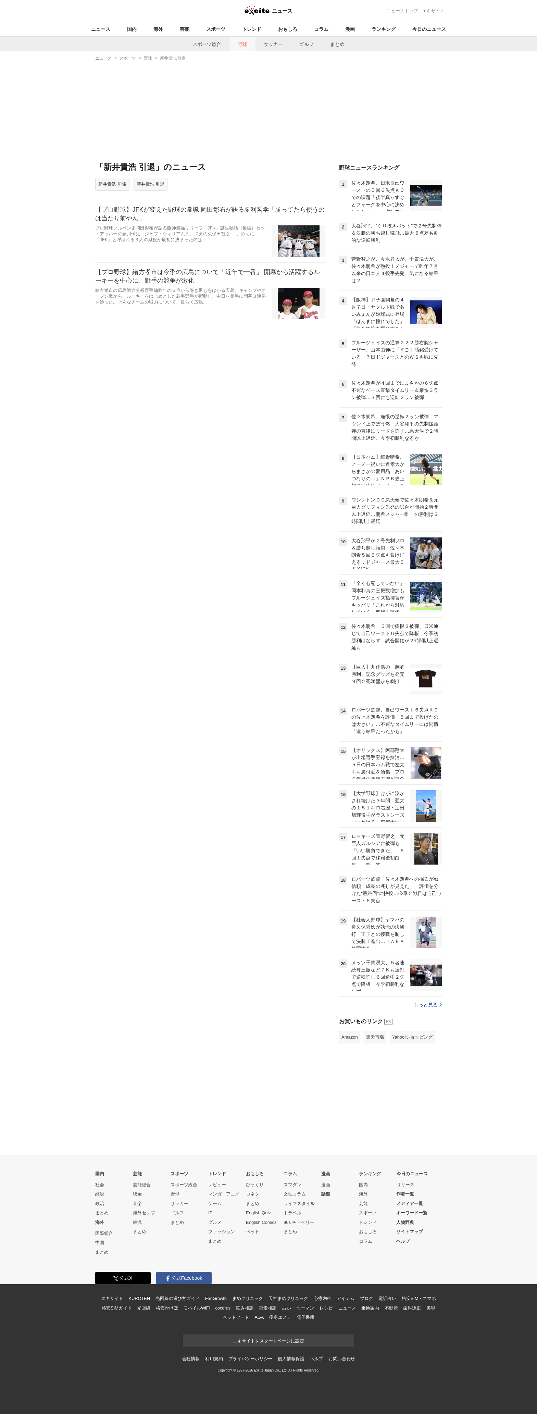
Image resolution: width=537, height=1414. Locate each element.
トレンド (251, 29)
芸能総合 (142, 1184)
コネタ (252, 1193)
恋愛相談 (267, 1308)
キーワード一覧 (411, 1212)
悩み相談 (244, 1308)
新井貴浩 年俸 (112, 184)
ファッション (221, 1231)
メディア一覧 (409, 1203)
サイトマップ (409, 1231)
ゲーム (215, 1203)
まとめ (337, 44)
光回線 (143, 1308)
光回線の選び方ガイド (177, 1298)
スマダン (292, 1184)
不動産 (391, 1308)
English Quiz (258, 1212)
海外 (158, 29)
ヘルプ (403, 1241)
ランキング (384, 29)
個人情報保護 (291, 1358)
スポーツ (215, 29)
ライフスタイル (299, 1203)
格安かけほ (167, 1308)
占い (286, 1308)
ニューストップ (402, 10)
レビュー (217, 1184)
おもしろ (287, 29)
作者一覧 (405, 1193)
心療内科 (322, 1298)
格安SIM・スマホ (419, 1298)
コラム (321, 29)
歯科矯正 (412, 1308)
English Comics (261, 1222)
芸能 (184, 29)
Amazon (349, 1037)
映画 (137, 1193)
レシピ (326, 1308)
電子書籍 (305, 1317)
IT (210, 1212)
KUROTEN (139, 1298)
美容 (430, 1308)
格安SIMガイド (117, 1308)
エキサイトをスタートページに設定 (268, 1340)
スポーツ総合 (206, 44)
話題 (325, 1193)
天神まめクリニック (288, 1298)
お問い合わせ (341, 1358)
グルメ (215, 1222)
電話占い (387, 1298)
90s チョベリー (299, 1222)
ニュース (100, 29)
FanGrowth (216, 1298)
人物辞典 (405, 1222)
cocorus (222, 1308)
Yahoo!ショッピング (412, 1037)
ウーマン (305, 1308)
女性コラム (295, 1193)
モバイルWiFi (196, 1308)
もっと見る (427, 1004)
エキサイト (433, 10)
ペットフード (236, 1317)
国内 (132, 29)
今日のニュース (429, 29)
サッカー (273, 44)
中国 (99, 1242)
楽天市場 (375, 1037)
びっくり (255, 1184)
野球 (242, 44)
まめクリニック (247, 1298)
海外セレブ (144, 1212)
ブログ (366, 1298)
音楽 (137, 1203)
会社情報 (191, 1358)
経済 (99, 1193)
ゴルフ (306, 44)
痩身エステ (280, 1317)
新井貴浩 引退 (151, 184)
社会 (99, 1184)
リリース (405, 1184)
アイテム (345, 1298)
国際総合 (104, 1233)
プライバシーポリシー (250, 1358)
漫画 (350, 29)
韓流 (137, 1222)
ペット (252, 1231)
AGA (259, 1317)
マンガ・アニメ (223, 1193)
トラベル (292, 1212)
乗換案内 (370, 1308)
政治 (99, 1203)
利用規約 (214, 1358)
